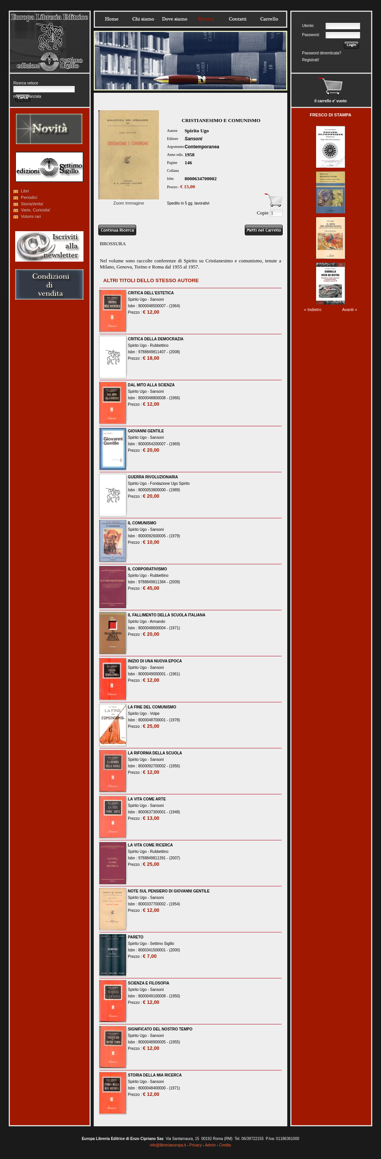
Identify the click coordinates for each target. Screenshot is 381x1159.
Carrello (269, 19)
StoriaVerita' (32, 204)
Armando (157, 621)
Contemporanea (201, 146)
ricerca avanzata (27, 96)
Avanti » (349, 309)
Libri (25, 191)
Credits (225, 1145)
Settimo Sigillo (162, 943)
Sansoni (193, 138)
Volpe (154, 713)
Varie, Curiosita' (35, 210)
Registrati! (310, 60)
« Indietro (312, 309)
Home (111, 19)
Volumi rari (31, 216)
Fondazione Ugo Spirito (170, 483)
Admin (210, 1145)
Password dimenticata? (321, 53)
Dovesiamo (174, 19)
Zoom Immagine (128, 200)
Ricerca (206, 19)
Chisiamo (143, 19)
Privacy (195, 1145)
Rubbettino (159, 345)
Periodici (29, 197)
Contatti (237, 19)
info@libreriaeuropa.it (168, 1145)
